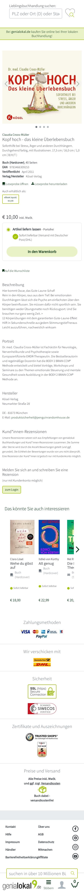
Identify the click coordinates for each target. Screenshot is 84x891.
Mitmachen (45, 850)
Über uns (44, 827)
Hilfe (8, 834)
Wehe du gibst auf (21, 565)
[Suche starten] (72, 873)
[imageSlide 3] (48, 127)
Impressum (12, 842)
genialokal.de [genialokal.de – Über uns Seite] (20, 31)
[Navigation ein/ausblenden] (62, 885)
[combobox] (38, 873)
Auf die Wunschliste (16, 271)
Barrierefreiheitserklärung (20, 857)
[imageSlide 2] (44, 127)
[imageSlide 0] (36, 127)
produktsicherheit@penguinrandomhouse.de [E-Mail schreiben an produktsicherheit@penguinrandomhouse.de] (40, 417)
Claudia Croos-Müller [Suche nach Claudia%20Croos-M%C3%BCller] (15, 135)
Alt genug (46, 563)
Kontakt (10, 827)
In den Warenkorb (42, 251)
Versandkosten (50, 783)
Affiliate (43, 857)
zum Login (11, 490)
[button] (48, 885)
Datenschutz (46, 842)
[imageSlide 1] (40, 127)
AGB (40, 834)
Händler (10, 850)
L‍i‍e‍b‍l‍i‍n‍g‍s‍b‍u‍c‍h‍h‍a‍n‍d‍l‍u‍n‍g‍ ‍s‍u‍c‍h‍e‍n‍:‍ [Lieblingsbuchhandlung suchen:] (32, 5)
